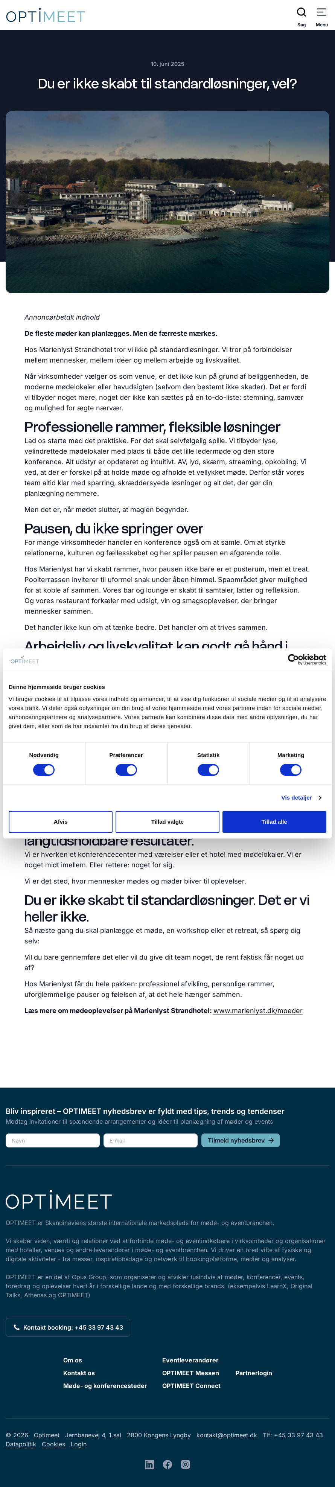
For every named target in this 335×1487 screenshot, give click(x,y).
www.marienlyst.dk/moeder (258, 1011)
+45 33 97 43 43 (298, 1435)
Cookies (53, 1444)
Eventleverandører (190, 1360)
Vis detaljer (297, 797)
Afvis (61, 821)
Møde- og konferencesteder (105, 1385)
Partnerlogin (254, 1373)
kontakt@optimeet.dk (226, 1435)
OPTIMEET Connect (191, 1385)
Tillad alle (274, 821)
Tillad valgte (167, 821)
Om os (72, 1360)
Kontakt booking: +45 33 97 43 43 (68, 1327)
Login (79, 1444)
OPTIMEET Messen (190, 1373)
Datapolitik (21, 1444)
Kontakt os (79, 1373)
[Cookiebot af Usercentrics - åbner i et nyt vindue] (293, 659)
